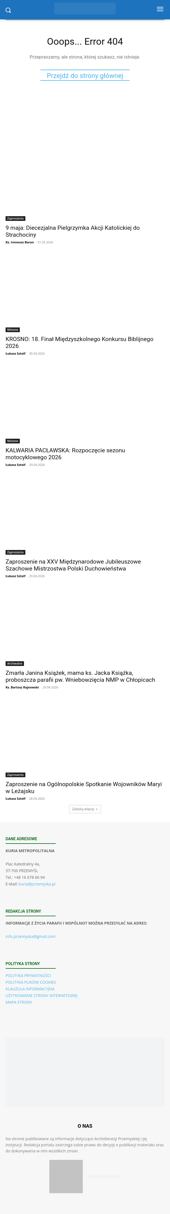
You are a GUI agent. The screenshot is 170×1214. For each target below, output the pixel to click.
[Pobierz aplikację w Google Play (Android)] (104, 1176)
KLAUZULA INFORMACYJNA (30, 988)
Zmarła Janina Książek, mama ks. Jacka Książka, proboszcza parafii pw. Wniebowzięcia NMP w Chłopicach (80, 676)
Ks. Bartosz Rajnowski (22, 687)
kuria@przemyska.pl (37, 884)
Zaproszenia (15, 218)
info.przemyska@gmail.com (30, 936)
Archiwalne (14, 663)
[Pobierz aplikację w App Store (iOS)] (66, 1176)
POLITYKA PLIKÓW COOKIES (31, 982)
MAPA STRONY (19, 1002)
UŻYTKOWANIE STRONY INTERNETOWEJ (41, 995)
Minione (12, 330)
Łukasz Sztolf (15, 353)
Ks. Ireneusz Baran (20, 242)
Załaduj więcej (85, 809)
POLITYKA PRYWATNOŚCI (28, 975)
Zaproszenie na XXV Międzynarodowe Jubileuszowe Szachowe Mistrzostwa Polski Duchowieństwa (73, 565)
